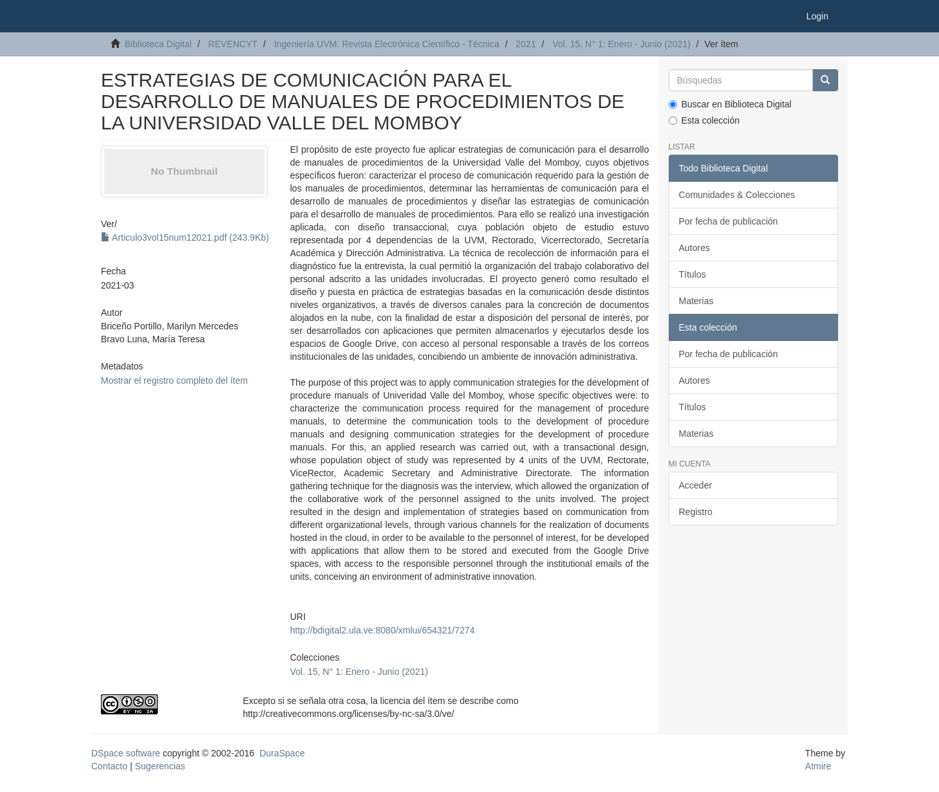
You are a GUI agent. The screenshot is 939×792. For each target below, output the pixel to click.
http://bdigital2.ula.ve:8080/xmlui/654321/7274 (382, 630)
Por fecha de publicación (728, 221)
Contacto (109, 766)
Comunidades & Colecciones (737, 195)
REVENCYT (232, 44)
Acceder (695, 485)
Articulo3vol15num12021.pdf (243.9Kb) (185, 237)
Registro (696, 512)
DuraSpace (282, 753)
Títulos (692, 274)
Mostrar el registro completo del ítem (174, 380)
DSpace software (125, 753)
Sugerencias (160, 766)
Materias (696, 301)
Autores (694, 248)
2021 (526, 44)
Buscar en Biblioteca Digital (730, 104)
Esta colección (704, 120)
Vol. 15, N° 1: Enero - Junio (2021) (621, 44)
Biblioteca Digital (158, 44)
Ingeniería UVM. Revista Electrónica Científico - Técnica (386, 44)
